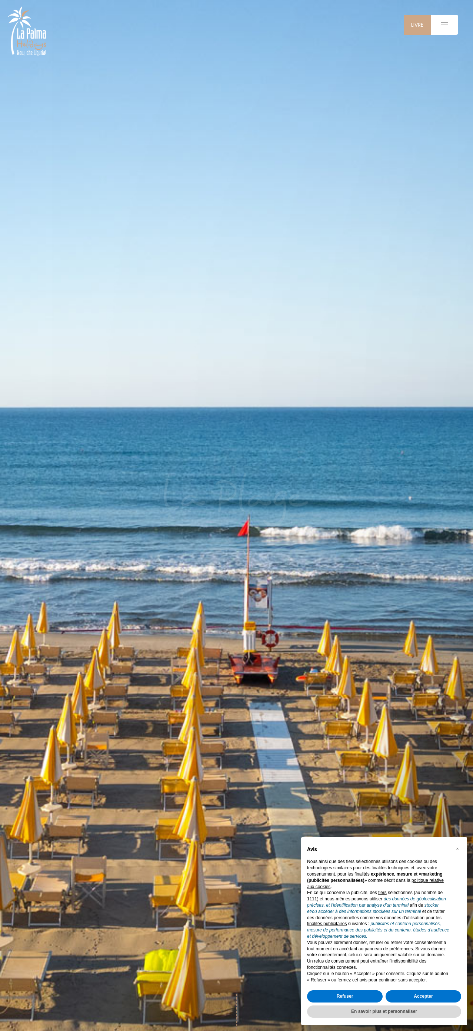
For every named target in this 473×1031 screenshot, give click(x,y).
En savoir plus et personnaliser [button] (384, 1011)
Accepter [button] (423, 996)
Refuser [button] (345, 996)
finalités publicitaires (327, 923)
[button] (457, 849)
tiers (382, 892)
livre (417, 24)
